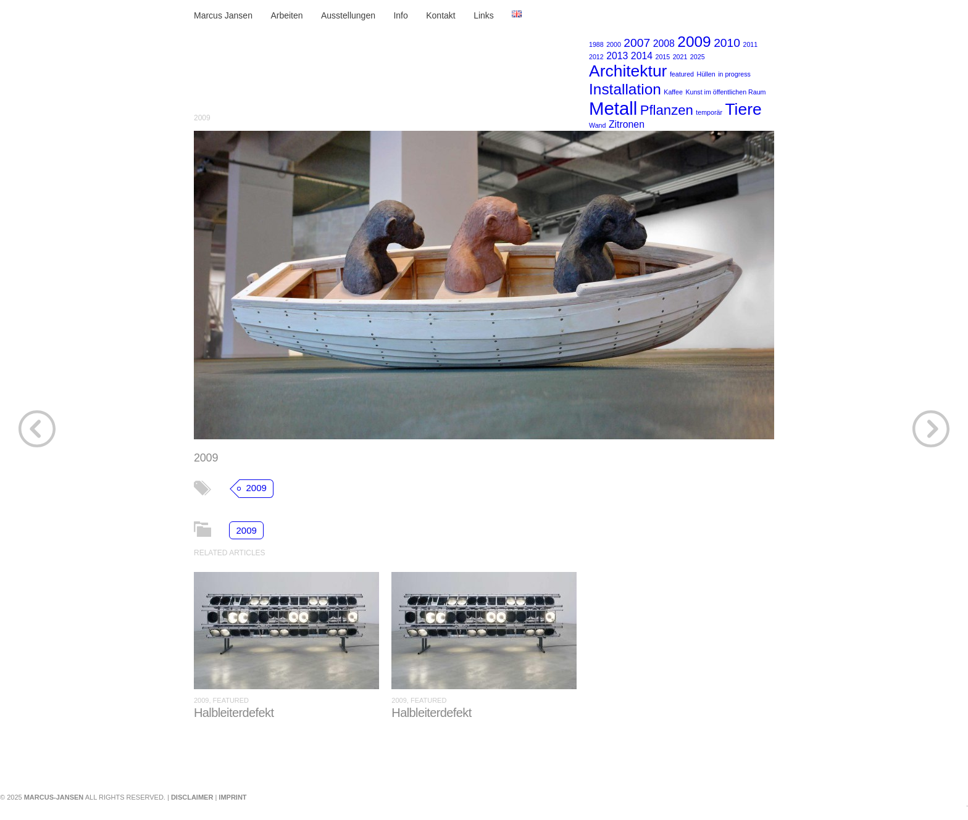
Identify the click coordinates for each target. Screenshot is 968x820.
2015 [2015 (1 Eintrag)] (663, 56)
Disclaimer (192, 797)
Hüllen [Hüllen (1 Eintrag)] (705, 74)
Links (484, 15)
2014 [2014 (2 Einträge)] (642, 56)
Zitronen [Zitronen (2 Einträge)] (627, 124)
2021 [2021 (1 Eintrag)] (680, 56)
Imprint (232, 797)
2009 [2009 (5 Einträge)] (694, 41)
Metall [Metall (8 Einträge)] (613, 108)
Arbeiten (286, 15)
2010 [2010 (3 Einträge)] (727, 42)
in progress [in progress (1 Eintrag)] (734, 74)
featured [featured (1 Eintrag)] (682, 74)
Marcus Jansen (223, 15)
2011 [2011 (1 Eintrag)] (750, 44)
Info (400, 15)
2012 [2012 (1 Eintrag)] (596, 56)
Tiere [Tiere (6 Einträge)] (743, 109)
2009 (202, 118)
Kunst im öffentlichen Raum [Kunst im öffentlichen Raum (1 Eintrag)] (725, 92)
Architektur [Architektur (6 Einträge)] (628, 71)
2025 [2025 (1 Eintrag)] (697, 56)
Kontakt (440, 15)
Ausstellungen (348, 15)
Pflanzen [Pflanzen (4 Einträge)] (666, 110)
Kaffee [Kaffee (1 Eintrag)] (673, 92)
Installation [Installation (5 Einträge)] (625, 89)
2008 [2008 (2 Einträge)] (664, 43)
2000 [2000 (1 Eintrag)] (613, 44)
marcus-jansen (54, 797)
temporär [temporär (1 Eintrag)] (709, 112)
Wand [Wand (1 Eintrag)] (597, 125)
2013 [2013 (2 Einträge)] (617, 56)
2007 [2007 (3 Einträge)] (637, 42)
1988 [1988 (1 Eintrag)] (596, 44)
